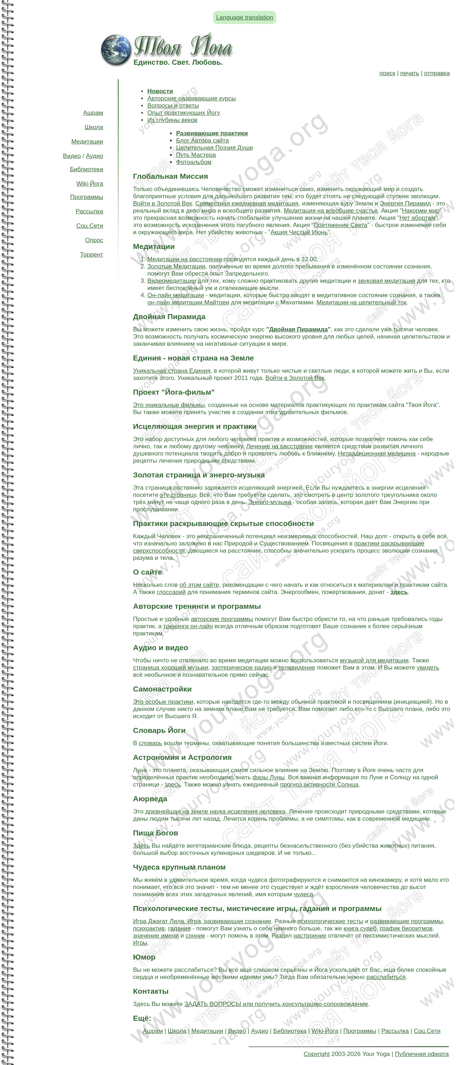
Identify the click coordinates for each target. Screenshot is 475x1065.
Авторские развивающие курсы (191, 98)
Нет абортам (417, 217)
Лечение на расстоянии (279, 446)
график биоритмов (406, 928)
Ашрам (93, 112)
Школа (93, 127)
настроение (310, 935)
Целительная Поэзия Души (214, 147)
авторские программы (222, 619)
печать (409, 73)
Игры (140, 942)
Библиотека (86, 169)
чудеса (303, 894)
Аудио (94, 156)
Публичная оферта (422, 1054)
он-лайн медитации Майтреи (188, 302)
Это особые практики (163, 701)
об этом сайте (199, 584)
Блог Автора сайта (202, 140)
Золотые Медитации (176, 266)
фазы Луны (269, 777)
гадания (179, 928)
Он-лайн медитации (175, 295)
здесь (172, 784)
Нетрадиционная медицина (376, 453)
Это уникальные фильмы (168, 405)
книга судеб (360, 928)
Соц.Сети (90, 225)
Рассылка (89, 211)
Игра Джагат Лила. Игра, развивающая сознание (202, 921)
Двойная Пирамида (298, 329)
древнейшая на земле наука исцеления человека (215, 811)
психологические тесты (330, 921)
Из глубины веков (172, 120)
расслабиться (386, 977)
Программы (86, 197)
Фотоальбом (193, 162)
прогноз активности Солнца (319, 784)
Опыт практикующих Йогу (183, 112)
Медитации (87, 141)
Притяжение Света (340, 225)
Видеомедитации (171, 280)
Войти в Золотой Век (162, 203)
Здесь (141, 845)
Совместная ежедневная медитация (247, 203)
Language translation (244, 17)
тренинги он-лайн (188, 626)
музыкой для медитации (374, 660)
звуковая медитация (386, 280)
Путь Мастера (196, 154)
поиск (387, 73)
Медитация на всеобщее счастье (331, 210)
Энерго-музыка (269, 502)
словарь (150, 743)
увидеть (428, 667)
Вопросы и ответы (173, 105)
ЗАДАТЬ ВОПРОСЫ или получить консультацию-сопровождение (276, 1004)
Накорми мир (421, 210)
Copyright (317, 1054)
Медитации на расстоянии (184, 259)
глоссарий (171, 592)
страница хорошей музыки (170, 667)
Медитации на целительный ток (361, 302)
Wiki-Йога (89, 183)
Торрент (91, 254)
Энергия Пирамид (405, 203)
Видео (72, 156)
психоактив (149, 928)
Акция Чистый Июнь (299, 232)
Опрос (94, 240)
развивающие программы (406, 921)
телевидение (296, 667)
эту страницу (178, 494)
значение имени (156, 935)
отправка (437, 73)
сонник (195, 935)
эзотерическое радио (242, 667)
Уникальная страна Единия (171, 370)
